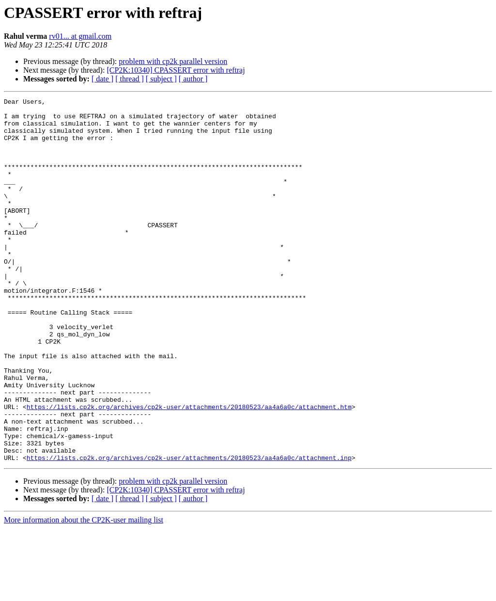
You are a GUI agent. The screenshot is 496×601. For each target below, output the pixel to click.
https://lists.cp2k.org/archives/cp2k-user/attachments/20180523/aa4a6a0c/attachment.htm (189, 469)
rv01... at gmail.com (80, 36)
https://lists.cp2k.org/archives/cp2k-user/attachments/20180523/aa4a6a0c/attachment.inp (189, 530)
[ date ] (102, 79)
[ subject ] (161, 79)
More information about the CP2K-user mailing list (83, 592)
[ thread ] (129, 79)
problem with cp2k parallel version (173, 61)
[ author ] (193, 79)
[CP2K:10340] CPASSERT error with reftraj (176, 70)
